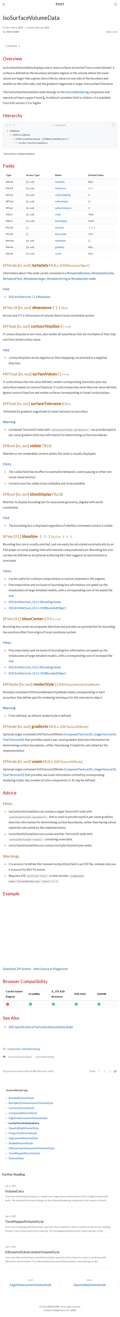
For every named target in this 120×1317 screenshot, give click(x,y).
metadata (60, 181)
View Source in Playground (50, 969)
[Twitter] (99, 1071)
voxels (58, 253)
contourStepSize (63, 195)
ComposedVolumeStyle (23, 1113)
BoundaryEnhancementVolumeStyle (31, 1103)
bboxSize (59, 227)
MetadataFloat (12, 279)
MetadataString (57, 279)
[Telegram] (110, 1071)
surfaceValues (61, 201)
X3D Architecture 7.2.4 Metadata (29, 297)
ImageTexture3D (105, 734)
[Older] (30, 1283)
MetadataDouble (103, 273)
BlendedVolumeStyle (21, 1098)
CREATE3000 (12, 31)
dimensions (60, 188)
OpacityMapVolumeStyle (24, 1128)
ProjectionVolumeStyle (23, 1133)
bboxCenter (60, 234)
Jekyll (73, 1310)
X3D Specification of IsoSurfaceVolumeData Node (41, 1027)
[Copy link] (115, 1071)
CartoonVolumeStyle (21, 1108)
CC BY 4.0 (35, 1071)
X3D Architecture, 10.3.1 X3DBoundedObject (37, 608)
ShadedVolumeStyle (21, 1143)
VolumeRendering (77, 92)
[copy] (114, 125)
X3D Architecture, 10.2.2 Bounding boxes (35, 602)
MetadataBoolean (78, 273)
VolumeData (16, 1158)
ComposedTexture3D (78, 734)
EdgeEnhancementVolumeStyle (28, 1118)
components (13, 1049)
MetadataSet (80, 279)
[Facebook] (105, 1071)
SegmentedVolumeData (23, 1138)
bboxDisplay (61, 221)
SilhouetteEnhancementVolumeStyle (32, 1148)
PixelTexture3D (13, 740)
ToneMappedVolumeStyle (24, 1153)
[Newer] (89, 1283)
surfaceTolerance (63, 208)
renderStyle (60, 240)
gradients (59, 247)
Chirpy (56, 1310)
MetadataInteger (35, 279)
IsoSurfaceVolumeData (20, 1056)
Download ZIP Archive (17, 969)
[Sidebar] (4, 4)
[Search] (116, 4)
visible (58, 214)
